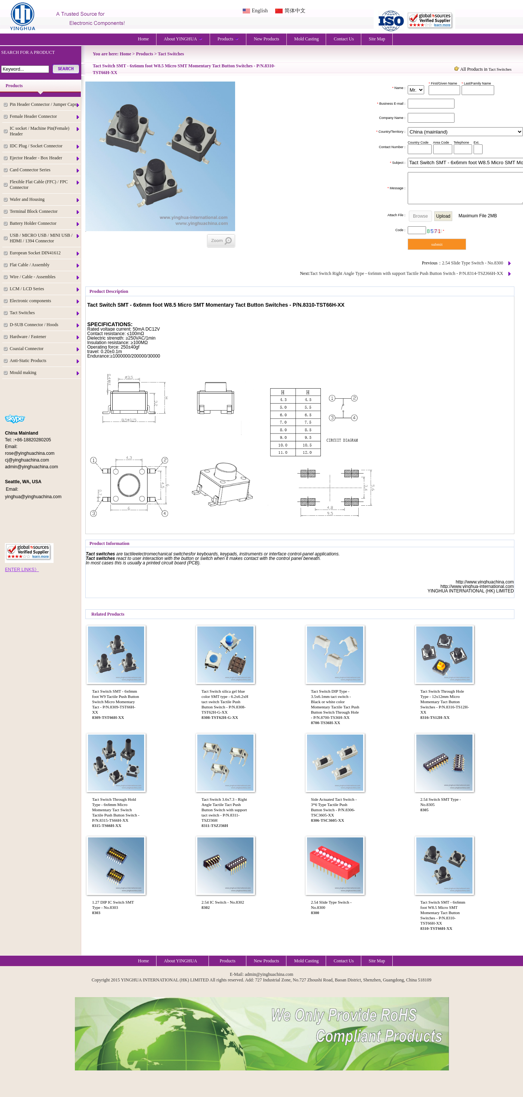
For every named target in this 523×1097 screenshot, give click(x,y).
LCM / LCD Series (45, 289)
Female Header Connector (45, 116)
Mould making (45, 373)
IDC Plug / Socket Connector (45, 146)
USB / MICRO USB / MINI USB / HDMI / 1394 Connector (45, 238)
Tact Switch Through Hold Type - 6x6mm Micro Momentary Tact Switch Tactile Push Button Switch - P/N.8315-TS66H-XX (115, 809)
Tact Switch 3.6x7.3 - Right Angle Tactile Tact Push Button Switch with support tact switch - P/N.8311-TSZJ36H (224, 809)
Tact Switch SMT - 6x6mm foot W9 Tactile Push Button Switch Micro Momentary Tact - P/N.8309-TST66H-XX (115, 701)
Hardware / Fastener (45, 337)
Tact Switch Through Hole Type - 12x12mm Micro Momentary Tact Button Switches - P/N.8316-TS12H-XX (444, 701)
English (260, 10)
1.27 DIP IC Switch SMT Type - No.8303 (113, 905)
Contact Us (344, 39)
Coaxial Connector (45, 349)
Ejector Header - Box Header (45, 158)
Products (228, 39)
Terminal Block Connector (45, 211)
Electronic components (45, 301)
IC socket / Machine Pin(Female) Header (45, 131)
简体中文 (295, 10)
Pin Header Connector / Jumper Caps (45, 104)
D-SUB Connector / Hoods (45, 325)
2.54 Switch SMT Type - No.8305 (440, 802)
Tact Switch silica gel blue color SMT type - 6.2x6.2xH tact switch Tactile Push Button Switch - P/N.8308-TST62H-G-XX (224, 701)
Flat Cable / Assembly (45, 265)
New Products (266, 39)
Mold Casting (306, 39)
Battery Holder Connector (45, 223)
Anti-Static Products (45, 361)
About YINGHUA (183, 39)
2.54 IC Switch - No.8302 (222, 902)
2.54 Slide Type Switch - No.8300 (472, 263)
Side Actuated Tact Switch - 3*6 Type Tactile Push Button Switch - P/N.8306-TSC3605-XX (334, 807)
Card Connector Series (45, 170)
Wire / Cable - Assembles (45, 277)
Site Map (377, 39)
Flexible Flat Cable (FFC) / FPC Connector (45, 184)
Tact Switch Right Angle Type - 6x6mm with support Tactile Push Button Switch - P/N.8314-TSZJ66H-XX (406, 273)
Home (143, 39)
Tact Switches (45, 313)
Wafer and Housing (45, 199)
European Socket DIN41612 (45, 253)
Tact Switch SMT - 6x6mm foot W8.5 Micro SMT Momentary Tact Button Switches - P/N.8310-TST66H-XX (442, 912)
